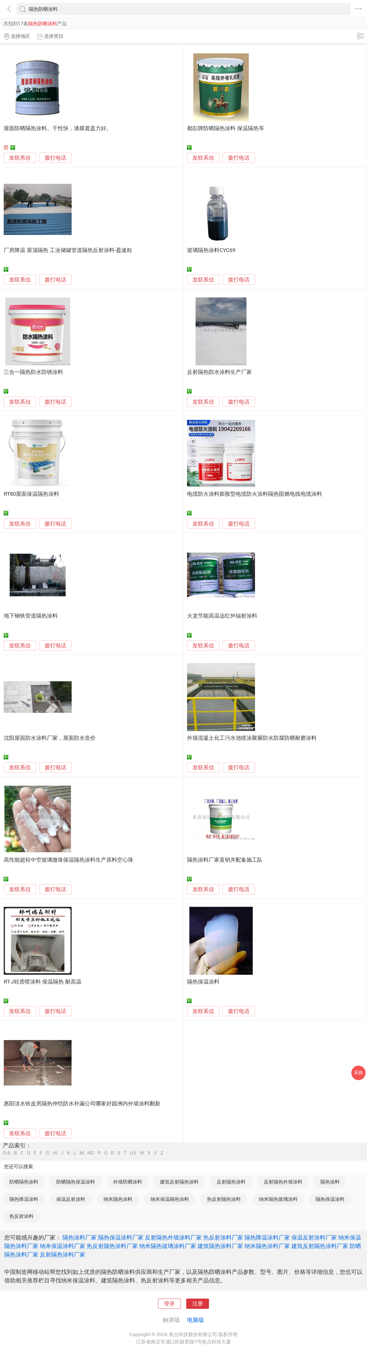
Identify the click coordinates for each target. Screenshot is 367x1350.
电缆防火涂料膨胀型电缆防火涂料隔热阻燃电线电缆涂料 (254, 494)
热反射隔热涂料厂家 (112, 1246)
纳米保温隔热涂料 (169, 1199)
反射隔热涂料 (231, 1182)
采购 (358, 1072)
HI (55, 1153)
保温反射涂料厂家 (314, 1237)
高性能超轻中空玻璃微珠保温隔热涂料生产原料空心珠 (68, 860)
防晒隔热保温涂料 (75, 1182)
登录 (169, 1304)
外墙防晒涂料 (127, 1182)
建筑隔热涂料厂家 (220, 1246)
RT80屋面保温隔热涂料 (31, 494)
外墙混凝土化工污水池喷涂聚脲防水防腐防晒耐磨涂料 (252, 738)
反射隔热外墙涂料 (283, 1182)
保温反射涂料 (70, 1199)
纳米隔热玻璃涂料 (278, 1199)
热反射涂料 (21, 1216)
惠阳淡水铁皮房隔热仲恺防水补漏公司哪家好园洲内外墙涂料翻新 (82, 1104)
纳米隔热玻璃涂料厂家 (167, 1246)
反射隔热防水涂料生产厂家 (219, 372)
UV (133, 1153)
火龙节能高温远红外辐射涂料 (222, 616)
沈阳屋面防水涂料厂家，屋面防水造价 (50, 738)
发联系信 (20, 158)
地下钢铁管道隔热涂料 (31, 616)
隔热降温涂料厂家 (267, 1237)
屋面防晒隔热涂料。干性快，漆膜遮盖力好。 (58, 128)
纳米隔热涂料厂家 (267, 1246)
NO (90, 1153)
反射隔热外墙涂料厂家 (173, 1237)
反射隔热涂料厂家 (62, 1254)
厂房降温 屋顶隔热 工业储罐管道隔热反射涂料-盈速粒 (68, 250)
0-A (7, 1153)
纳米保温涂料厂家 (62, 1246)
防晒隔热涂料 (23, 1182)
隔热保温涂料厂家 (121, 1237)
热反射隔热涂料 (224, 1199)
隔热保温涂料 (203, 982)
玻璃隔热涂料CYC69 (211, 250)
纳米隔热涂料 (117, 1199)
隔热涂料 (330, 1182)
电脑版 (195, 1319)
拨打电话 (55, 158)
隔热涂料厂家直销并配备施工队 (225, 860)
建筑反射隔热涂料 (179, 1182)
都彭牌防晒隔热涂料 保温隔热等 (225, 128)
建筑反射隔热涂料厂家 (319, 1246)
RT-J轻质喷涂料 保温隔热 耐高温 (42, 982)
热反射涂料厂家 (223, 1237)
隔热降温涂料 (23, 1199)
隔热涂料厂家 (80, 1237)
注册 (197, 1304)
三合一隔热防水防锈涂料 (33, 372)
